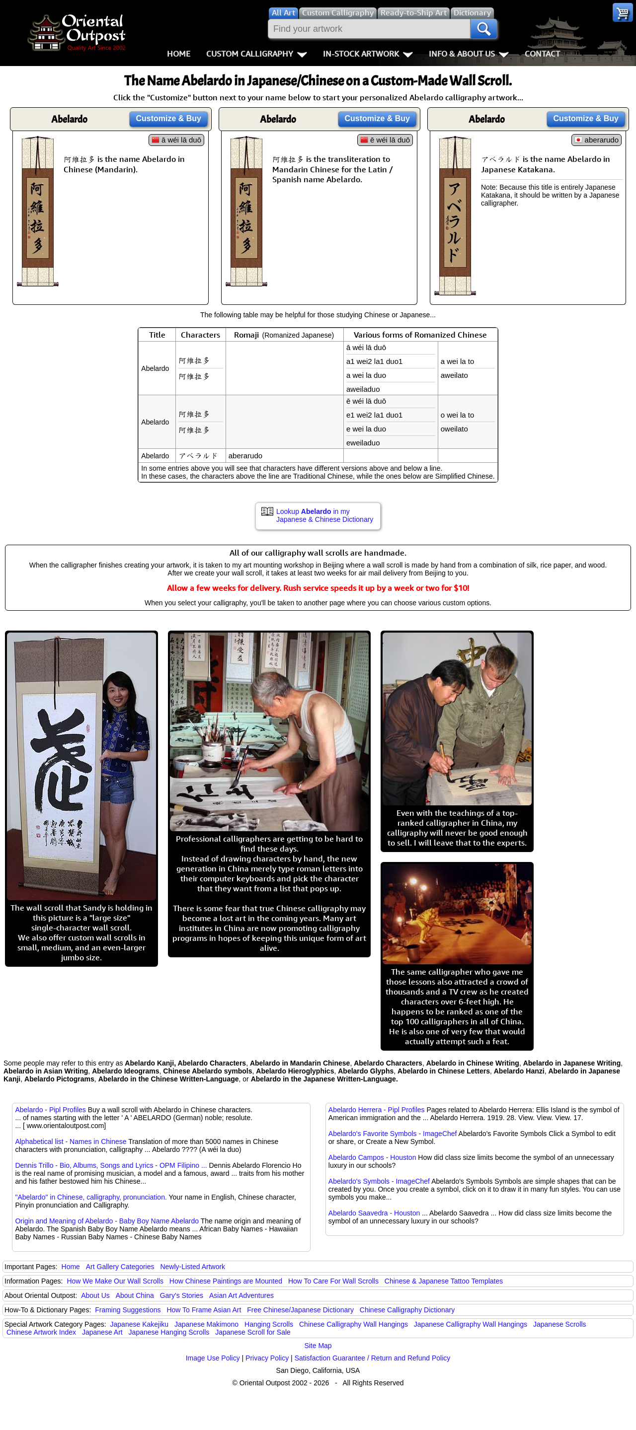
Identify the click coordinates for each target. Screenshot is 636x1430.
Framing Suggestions (127, 1310)
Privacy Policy (267, 1358)
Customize (168, 118)
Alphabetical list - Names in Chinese (70, 1141)
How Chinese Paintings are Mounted (225, 1281)
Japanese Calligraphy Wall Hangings (470, 1324)
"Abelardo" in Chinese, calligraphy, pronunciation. (90, 1197)
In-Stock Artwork (368, 54)
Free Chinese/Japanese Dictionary (300, 1310)
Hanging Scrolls (268, 1324)
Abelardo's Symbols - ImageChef (379, 1181)
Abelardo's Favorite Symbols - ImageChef (392, 1134)
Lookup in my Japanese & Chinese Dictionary (324, 515)
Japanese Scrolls (559, 1324)
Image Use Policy (213, 1358)
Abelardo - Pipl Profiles (50, 1110)
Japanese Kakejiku (139, 1324)
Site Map (317, 1346)
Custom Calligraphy (256, 54)
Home (178, 54)
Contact (542, 54)
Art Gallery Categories (120, 1267)
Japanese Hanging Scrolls (169, 1332)
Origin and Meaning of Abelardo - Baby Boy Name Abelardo (107, 1221)
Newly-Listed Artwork (192, 1267)
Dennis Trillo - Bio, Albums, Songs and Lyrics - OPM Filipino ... (111, 1165)
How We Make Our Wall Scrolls (115, 1281)
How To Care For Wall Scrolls (333, 1281)
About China (135, 1295)
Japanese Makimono (206, 1324)
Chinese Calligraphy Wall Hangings (353, 1324)
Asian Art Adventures (241, 1295)
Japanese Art (102, 1332)
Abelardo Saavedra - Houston (374, 1213)
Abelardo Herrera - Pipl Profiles (376, 1110)
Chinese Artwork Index (41, 1332)
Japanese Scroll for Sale (253, 1332)
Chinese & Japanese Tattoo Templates (444, 1281)
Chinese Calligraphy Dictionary (407, 1310)
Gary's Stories (181, 1295)
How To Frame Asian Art (203, 1310)
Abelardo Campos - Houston (372, 1157)
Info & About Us (469, 54)
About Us (95, 1295)
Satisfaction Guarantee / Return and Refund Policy (373, 1358)
